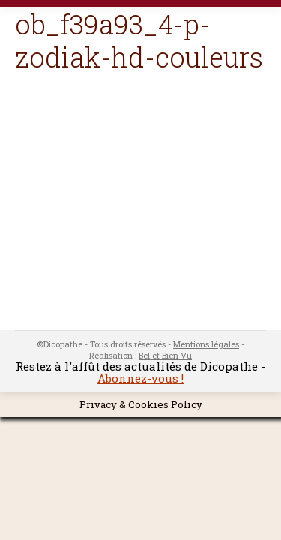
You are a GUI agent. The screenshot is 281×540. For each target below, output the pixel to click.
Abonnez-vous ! (140, 378)
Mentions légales (206, 344)
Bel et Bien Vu (165, 355)
